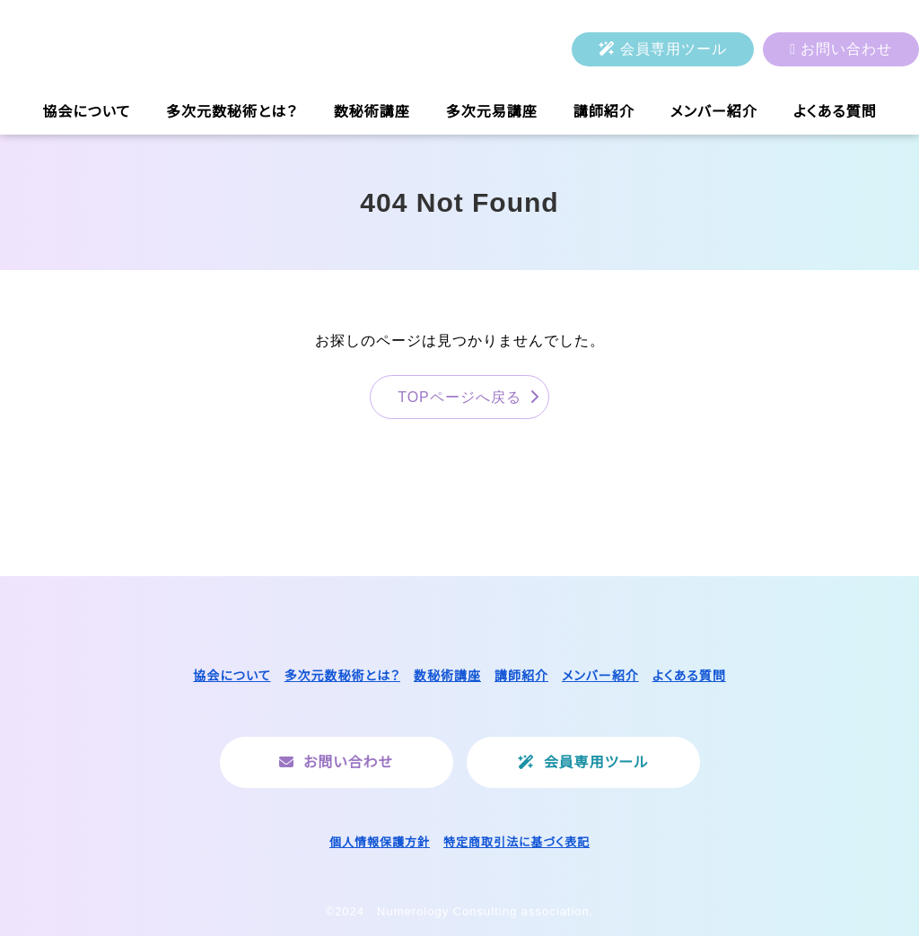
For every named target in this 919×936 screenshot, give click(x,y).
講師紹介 (604, 111)
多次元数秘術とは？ (232, 111)
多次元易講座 (492, 111)
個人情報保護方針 (379, 842)
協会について (86, 111)
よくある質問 (835, 111)
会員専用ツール (673, 49)
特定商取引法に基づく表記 (516, 842)
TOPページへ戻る (459, 397)
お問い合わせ (846, 49)
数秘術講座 (372, 111)
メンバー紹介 (713, 111)
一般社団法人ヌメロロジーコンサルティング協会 (184, 49)
